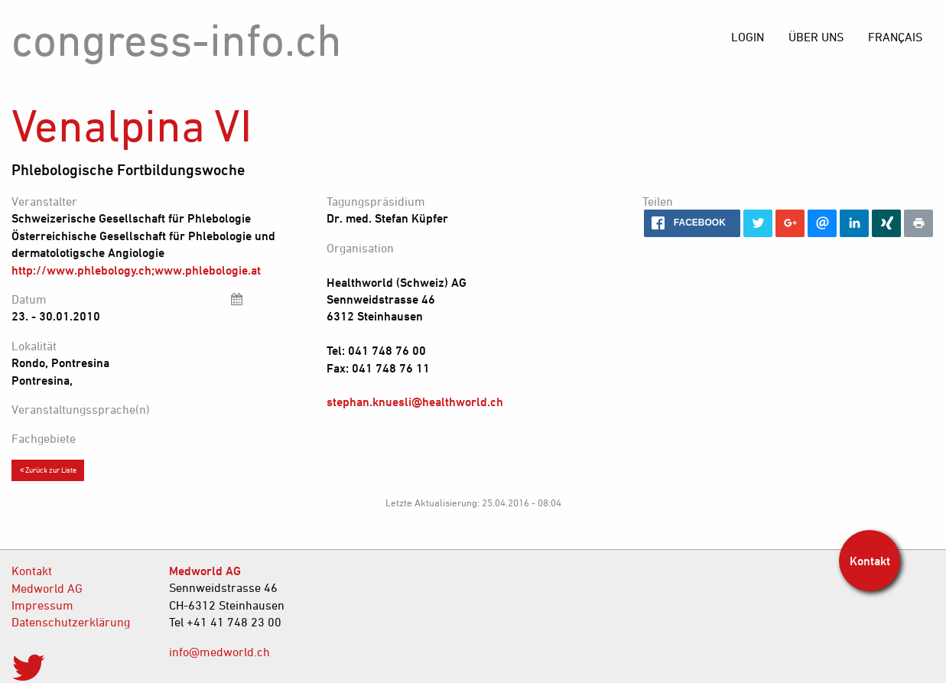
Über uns (816, 37)
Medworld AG (47, 588)
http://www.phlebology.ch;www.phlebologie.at (136, 270)
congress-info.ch (176, 39)
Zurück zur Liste (48, 469)
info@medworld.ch (219, 652)
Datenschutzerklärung (70, 622)
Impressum (42, 605)
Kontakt (31, 570)
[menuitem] (895, 36)
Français (895, 37)
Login (747, 37)
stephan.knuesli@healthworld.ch (415, 401)
